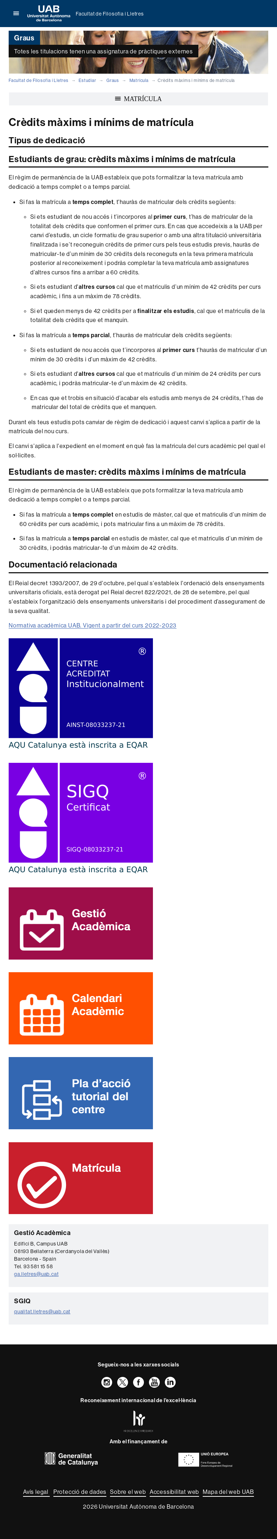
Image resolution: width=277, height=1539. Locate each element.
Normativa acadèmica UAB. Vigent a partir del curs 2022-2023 (92, 625)
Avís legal (36, 1491)
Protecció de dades (79, 1491)
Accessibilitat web (174, 1491)
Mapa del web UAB (228, 1491)
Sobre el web (128, 1491)
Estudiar (87, 80)
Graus (112, 80)
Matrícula (139, 80)
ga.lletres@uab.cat (36, 1274)
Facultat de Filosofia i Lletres (110, 13)
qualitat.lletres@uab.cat (42, 1311)
